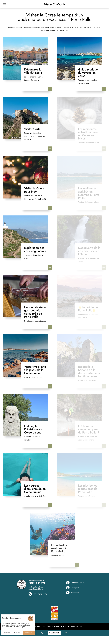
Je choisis (17, 633)
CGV (43, 626)
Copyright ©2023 (77, 626)
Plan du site (65, 626)
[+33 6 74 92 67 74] (42, 633)
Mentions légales (53, 626)
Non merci (6, 633)
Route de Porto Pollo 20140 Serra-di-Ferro (36, 588)
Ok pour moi (29, 633)
